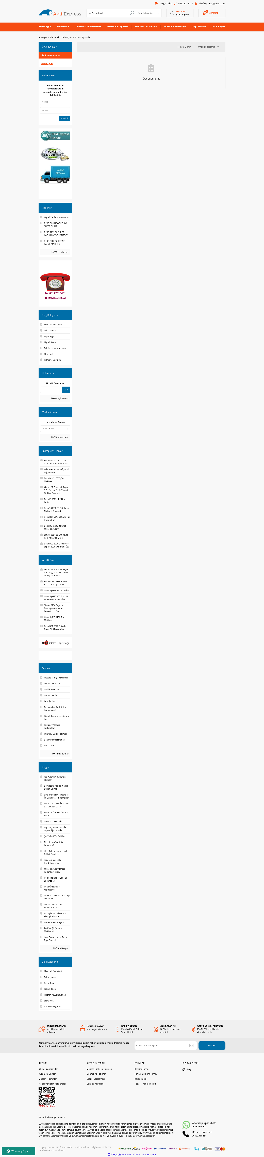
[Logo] (60, 13)
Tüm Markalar (60, 437)
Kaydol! (64, 118)
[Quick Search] (49, 390)
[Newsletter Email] (166, 1045)
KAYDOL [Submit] (212, 1045)
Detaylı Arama (60, 398)
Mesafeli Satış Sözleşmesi (99, 1068)
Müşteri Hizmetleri (48, 1078)
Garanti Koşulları (95, 1083)
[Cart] (212, 13)
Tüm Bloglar (61, 948)
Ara (66, 389)
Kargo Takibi (141, 1078)
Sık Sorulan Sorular (48, 1068)
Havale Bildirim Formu (146, 1073)
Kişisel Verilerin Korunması (52, 1083)
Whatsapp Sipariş (18, 1151)
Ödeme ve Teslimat (96, 1073)
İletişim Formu (142, 1068)
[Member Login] (180, 13)
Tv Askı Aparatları (83, 37)
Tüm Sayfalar (61, 753)
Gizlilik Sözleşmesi (96, 1078)
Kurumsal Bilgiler (47, 1073)
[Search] (111, 13)
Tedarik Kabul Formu (145, 1083)
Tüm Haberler (60, 252)
